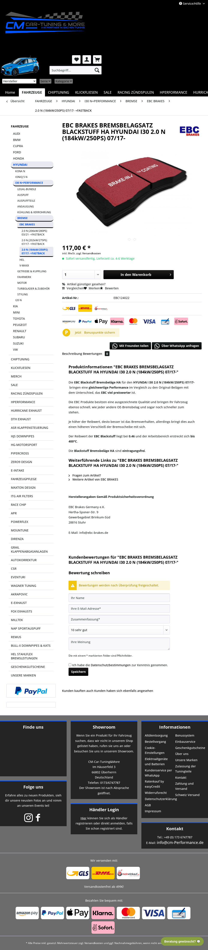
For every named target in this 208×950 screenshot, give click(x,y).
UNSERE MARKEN (23, 675)
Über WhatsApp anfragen (176, 346)
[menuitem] (75, 70)
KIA (15, 306)
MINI (16, 312)
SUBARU (19, 337)
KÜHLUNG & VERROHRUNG (34, 212)
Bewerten (109, 288)
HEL (21, 260)
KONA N (20, 171)
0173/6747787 (110, 783)
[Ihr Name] (119, 597)
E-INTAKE (17, 470)
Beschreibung (72, 354)
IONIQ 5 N (21, 177)
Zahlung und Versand (184, 786)
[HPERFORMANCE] (173, 92)
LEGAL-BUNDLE (26, 189)
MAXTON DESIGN (23, 487)
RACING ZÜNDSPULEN (27, 393)
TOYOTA (19, 319)
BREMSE (22, 218)
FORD (17, 152)
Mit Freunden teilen (130, 346)
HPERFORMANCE (23, 402)
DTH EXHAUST (21, 419)
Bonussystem (184, 735)
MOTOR (22, 283)
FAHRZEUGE (20, 126)
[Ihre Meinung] (119, 644)
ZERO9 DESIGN (21, 462)
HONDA (18, 158)
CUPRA (18, 146)
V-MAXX (24, 265)
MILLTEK (17, 620)
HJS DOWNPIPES (22, 436)
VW (15, 350)
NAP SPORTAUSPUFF (25, 628)
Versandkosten (93, 943)
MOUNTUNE (19, 530)
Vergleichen (73, 288)
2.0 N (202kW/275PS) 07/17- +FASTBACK (34, 242)
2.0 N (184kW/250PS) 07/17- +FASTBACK (35, 251)
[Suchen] (97, 70)
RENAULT (19, 331)
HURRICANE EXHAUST (26, 410)
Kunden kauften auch (77, 691)
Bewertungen (96, 354)
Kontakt (180, 777)
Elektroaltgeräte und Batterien (156, 761)
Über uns (182, 754)
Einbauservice (185, 742)
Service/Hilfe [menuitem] (190, 3)
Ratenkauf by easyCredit (154, 784)
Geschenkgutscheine (190, 748)
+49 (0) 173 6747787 (178, 837)
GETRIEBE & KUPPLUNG (31, 271)
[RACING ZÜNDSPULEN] (136, 92)
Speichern (78, 672)
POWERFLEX (19, 522)
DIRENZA (17, 539)
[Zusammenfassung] (119, 619)
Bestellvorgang (155, 742)
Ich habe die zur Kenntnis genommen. (120, 665)
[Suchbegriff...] (75, 70)
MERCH (16, 376)
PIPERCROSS (20, 453)
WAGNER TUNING (23, 586)
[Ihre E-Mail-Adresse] (119, 608)
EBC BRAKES (27, 224)
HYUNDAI (20, 165)
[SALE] (108, 92)
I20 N (18, 300)
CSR (13, 569)
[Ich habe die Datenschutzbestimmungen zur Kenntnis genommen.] (70, 664)
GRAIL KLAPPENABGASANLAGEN (29, 549)
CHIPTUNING (20, 359)
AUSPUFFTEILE (26, 201)
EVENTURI (18, 577)
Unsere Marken (186, 760)
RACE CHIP (18, 505)
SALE (14, 385)
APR (14, 513)
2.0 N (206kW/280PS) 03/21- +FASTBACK (34, 232)
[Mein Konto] (86, 59)
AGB (148, 805)
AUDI (16, 134)
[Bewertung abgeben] (119, 630)
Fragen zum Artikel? (85, 475)
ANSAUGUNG (25, 206)
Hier (84, 818)
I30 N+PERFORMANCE (29, 183)
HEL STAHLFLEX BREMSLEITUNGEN (24, 656)
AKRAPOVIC (19, 594)
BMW (17, 140)
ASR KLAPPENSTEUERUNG (29, 428)
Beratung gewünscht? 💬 (182, 941)
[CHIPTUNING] (58, 92)
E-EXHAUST (19, 603)
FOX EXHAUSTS (21, 611)
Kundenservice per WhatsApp (158, 772)
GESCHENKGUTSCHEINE (28, 667)
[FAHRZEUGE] (32, 92)
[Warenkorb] (97, 59)
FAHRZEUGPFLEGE (24, 479)
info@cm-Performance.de (180, 842)
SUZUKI (18, 343)
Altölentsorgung (156, 735)
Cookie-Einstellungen (155, 750)
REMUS (16, 637)
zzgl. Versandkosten (88, 253)
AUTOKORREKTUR (24, 560)
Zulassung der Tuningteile (185, 768)
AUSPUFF (22, 195)
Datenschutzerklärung (159, 799)
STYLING (22, 294)
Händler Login (104, 809)
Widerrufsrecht (156, 793)
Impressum (153, 811)
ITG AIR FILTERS (22, 496)
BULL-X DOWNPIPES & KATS (31, 646)
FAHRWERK (24, 277)
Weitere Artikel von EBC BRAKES (93, 479)
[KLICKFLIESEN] (86, 92)
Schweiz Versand (187, 795)
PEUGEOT (20, 325)
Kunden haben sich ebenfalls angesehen (123, 691)
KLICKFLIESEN (20, 368)
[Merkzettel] (76, 59)
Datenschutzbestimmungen (111, 665)
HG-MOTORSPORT (24, 445)
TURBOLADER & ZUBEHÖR (33, 288)
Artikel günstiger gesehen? (83, 284)
